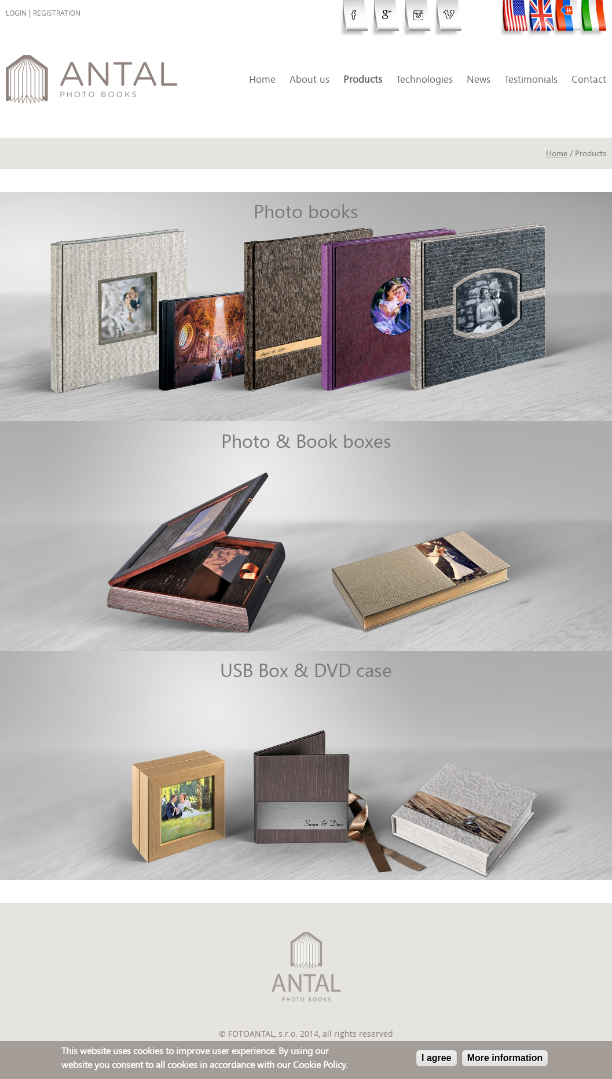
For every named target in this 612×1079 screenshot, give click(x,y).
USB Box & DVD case (306, 670)
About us (309, 79)
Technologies (424, 79)
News (478, 79)
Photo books (306, 211)
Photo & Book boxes (306, 441)
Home (262, 79)
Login (16, 13)
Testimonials (531, 79)
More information (505, 1059)
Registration (56, 13)
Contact (588, 79)
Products (362, 79)
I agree (437, 1059)
